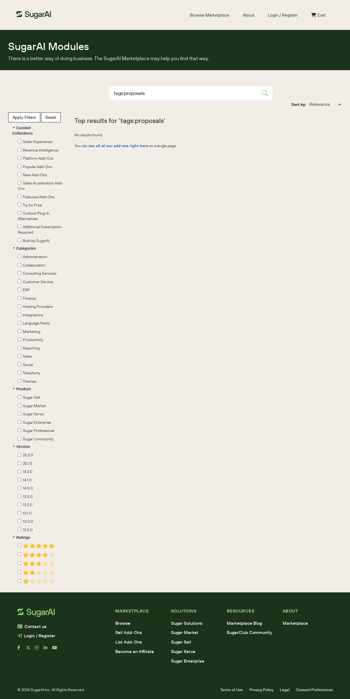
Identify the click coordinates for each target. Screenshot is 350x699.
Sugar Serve (31, 414)
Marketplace (295, 623)
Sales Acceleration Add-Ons (40, 186)
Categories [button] (24, 248)
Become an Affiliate (134, 651)
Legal (284, 689)
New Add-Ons (32, 174)
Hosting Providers (35, 306)
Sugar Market (32, 405)
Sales (25, 356)
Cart (318, 15)
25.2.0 (25, 455)
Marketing (29, 331)
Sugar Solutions (186, 623)
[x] (30, 649)
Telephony (29, 372)
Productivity (30, 339)
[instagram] (39, 649)
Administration (32, 256)
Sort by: (299, 104)
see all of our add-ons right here (118, 145)
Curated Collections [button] (22, 130)
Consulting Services (37, 273)
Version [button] (21, 446)
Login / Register (283, 15)
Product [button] (22, 389)
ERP (24, 289)
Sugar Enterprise (34, 422)
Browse (122, 623)
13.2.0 (25, 504)
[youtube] (56, 649)
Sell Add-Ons (128, 632)
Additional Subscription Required (40, 229)
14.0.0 (25, 488)
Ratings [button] (21, 537)
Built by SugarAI (33, 240)
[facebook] (21, 649)
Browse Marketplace (209, 15)
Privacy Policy (261, 689)
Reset (50, 117)
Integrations (30, 315)
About (248, 15)
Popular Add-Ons (35, 166)
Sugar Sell (29, 397)
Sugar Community (36, 439)
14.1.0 (25, 480)
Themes (27, 381)
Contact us (32, 626)
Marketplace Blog (244, 623)
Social (25, 364)
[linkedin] (48, 649)
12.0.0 (25, 529)
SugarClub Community (249, 632)
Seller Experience (35, 141)
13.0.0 (25, 521)
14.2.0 (25, 471)
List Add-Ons (128, 642)
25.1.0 (25, 463)
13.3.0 (25, 496)
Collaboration (31, 265)
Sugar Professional (36, 430)
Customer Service (35, 281)
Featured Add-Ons (36, 196)
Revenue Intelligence (38, 150)
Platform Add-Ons (35, 158)
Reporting (29, 348)
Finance (27, 298)
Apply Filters (24, 117)
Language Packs (34, 323)
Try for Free (30, 205)
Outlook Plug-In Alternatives (33, 216)
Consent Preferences (314, 689)
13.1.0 (25, 513)
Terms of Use (231, 689)
